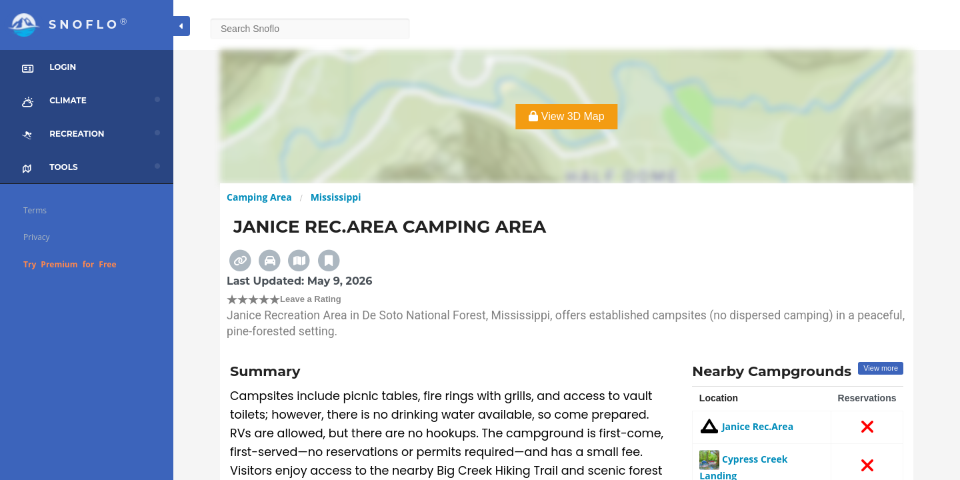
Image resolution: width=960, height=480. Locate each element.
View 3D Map (566, 116)
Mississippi (336, 197)
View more (880, 368)
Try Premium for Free (70, 264)
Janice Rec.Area (746, 426)
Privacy (36, 237)
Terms (35, 210)
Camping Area (259, 197)
